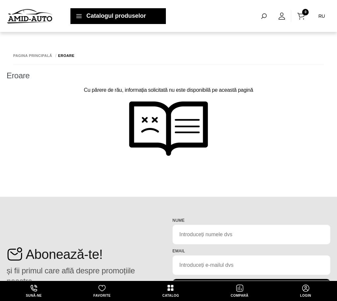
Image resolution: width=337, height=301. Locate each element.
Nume (178, 220)
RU (321, 16)
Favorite (102, 290)
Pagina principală (32, 56)
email (178, 251)
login (305, 290)
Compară (239, 290)
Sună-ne (34, 290)
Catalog (170, 290)
